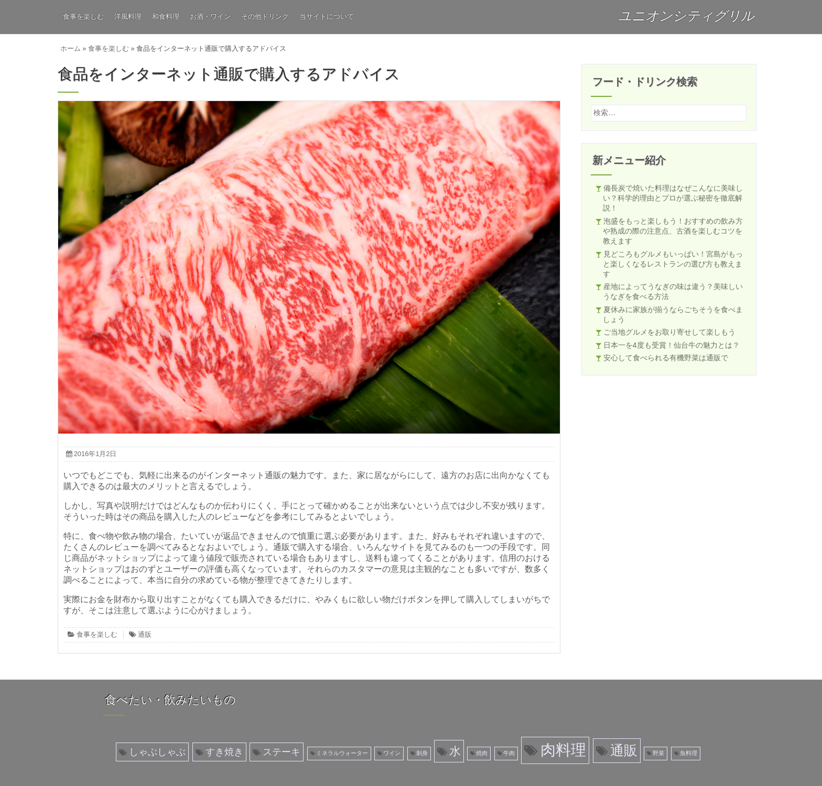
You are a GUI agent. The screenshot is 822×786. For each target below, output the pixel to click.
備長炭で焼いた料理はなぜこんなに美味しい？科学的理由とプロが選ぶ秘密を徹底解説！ (673, 198)
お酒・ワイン (210, 16)
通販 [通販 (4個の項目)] (623, 750)
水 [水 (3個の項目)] (455, 751)
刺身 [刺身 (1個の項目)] (422, 753)
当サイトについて (326, 16)
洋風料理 (128, 16)
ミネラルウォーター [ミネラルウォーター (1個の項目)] (342, 753)
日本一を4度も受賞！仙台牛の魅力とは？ (671, 345)
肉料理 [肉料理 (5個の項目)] (563, 749)
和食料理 (165, 16)
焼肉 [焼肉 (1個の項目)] (482, 753)
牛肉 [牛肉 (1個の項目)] (509, 753)
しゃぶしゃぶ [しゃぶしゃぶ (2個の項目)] (157, 752)
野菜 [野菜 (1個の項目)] (658, 753)
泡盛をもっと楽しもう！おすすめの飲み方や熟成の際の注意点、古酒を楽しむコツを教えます (673, 231)
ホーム (70, 48)
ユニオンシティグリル (686, 15)
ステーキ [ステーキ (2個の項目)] (281, 752)
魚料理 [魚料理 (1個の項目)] (688, 753)
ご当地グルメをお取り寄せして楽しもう (669, 332)
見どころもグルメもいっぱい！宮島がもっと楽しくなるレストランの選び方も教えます (673, 264)
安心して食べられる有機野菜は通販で (665, 357)
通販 (145, 634)
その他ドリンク (265, 16)
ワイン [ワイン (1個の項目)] (392, 753)
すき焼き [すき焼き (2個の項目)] (224, 752)
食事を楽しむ (83, 16)
